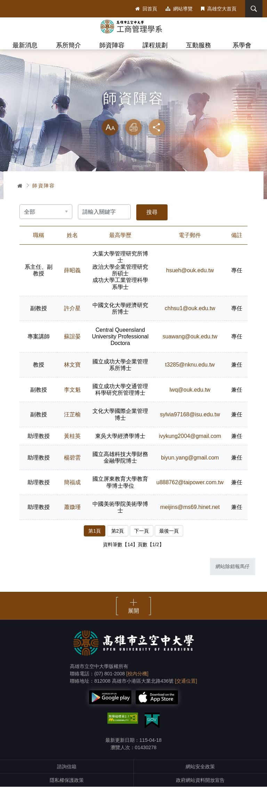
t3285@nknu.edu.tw (190, 371)
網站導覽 (179, 8)
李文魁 (72, 396)
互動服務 (198, 45)
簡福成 (72, 489)
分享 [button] (157, 133)
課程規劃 (155, 45)
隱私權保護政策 (67, 786)
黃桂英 (72, 442)
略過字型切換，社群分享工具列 (133, 118)
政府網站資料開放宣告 (200, 786)
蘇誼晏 (72, 343)
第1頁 (94, 537)
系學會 (242, 45)
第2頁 (117, 537)
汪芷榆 (72, 421)
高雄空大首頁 (218, 8)
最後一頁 (169, 537)
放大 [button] (110, 133)
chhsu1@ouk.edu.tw (189, 314)
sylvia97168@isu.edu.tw (190, 421)
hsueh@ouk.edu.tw (189, 277)
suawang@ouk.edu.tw (189, 343)
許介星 (72, 314)
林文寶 (72, 371)
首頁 (20, 191)
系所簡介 (68, 45)
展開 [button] (133, 617)
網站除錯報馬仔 (233, 572)
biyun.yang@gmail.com (190, 464)
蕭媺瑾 (72, 513)
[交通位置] (186, 687)
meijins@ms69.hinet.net (189, 513)
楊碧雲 (72, 464)
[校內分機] (137, 680)
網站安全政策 (200, 773)
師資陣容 (111, 45)
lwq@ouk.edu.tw (189, 396)
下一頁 (141, 537)
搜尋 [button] (252, 8)
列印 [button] (133, 133)
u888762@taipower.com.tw (189, 489)
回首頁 (146, 8)
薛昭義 (72, 277)
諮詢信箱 (66, 773)
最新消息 (25, 45)
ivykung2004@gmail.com (190, 442)
